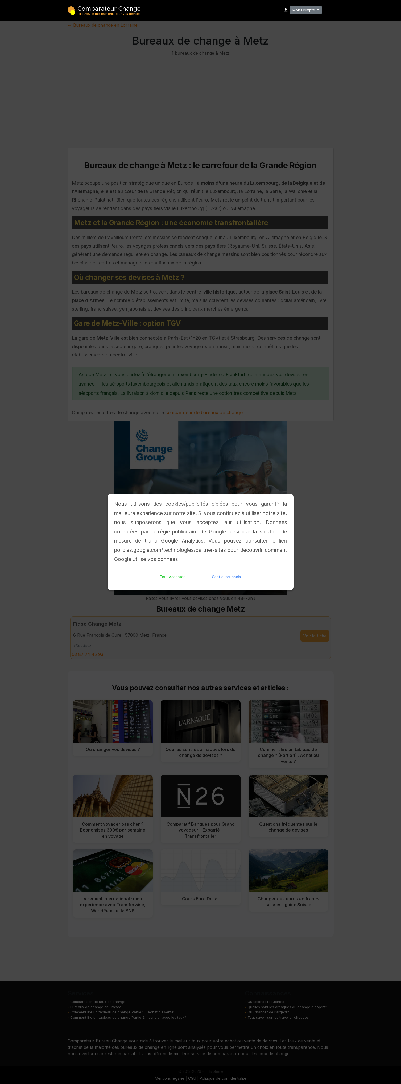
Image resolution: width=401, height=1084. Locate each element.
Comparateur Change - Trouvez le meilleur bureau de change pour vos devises (104, 10)
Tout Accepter (172, 577)
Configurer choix (226, 577)
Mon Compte (304, 10)
